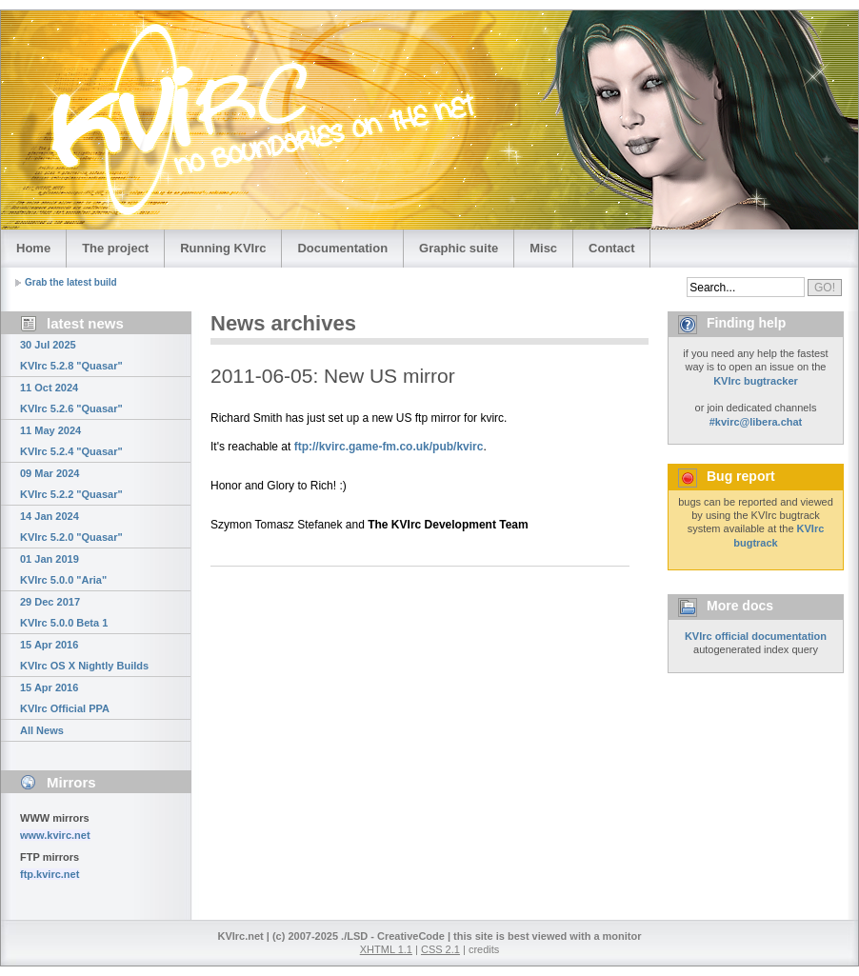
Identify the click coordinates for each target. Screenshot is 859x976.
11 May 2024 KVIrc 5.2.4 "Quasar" (71, 441)
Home (33, 248)
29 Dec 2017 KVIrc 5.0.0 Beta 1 (64, 612)
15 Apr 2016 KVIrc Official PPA (65, 698)
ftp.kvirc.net (49, 874)
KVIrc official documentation (756, 636)
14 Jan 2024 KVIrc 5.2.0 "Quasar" (71, 526)
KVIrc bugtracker (755, 381)
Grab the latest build (71, 282)
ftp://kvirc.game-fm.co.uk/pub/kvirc (389, 446)
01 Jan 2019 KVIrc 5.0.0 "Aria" (63, 569)
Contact (611, 248)
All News (42, 730)
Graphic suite (458, 248)
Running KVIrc (223, 248)
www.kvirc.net (55, 835)
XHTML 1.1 (386, 949)
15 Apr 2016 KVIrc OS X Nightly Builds (84, 655)
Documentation (342, 248)
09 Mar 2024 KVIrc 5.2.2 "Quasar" (71, 484)
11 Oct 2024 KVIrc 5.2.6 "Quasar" (71, 398)
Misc (543, 248)
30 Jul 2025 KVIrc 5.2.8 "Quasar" (71, 355)
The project (115, 248)
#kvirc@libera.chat (756, 422)
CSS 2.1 (440, 949)
